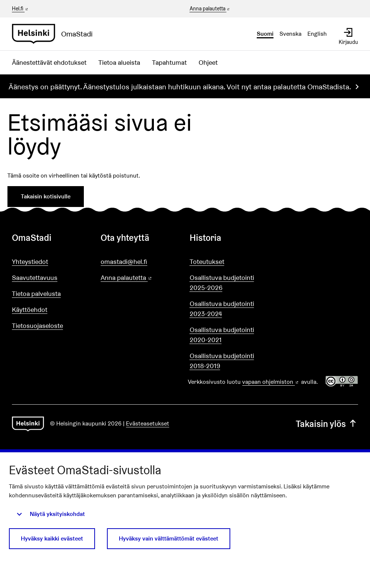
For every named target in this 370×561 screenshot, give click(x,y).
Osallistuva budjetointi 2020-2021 (222, 334)
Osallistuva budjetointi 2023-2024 (222, 308)
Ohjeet (208, 62)
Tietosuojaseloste (37, 325)
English (317, 34)
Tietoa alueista (119, 62)
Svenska (290, 34)
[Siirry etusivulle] (55, 33)
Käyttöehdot (29, 309)
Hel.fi (20, 8)
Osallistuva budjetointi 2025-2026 (222, 282)
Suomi (265, 34)
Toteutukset (207, 261)
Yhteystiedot (30, 261)
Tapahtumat (169, 62)
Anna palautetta (210, 9)
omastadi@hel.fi (124, 261)
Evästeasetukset (147, 423)
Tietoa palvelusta (36, 293)
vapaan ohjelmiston (271, 382)
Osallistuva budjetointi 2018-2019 (222, 360)
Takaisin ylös (327, 424)
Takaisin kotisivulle (45, 196)
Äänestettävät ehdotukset (49, 62)
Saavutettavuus (34, 277)
